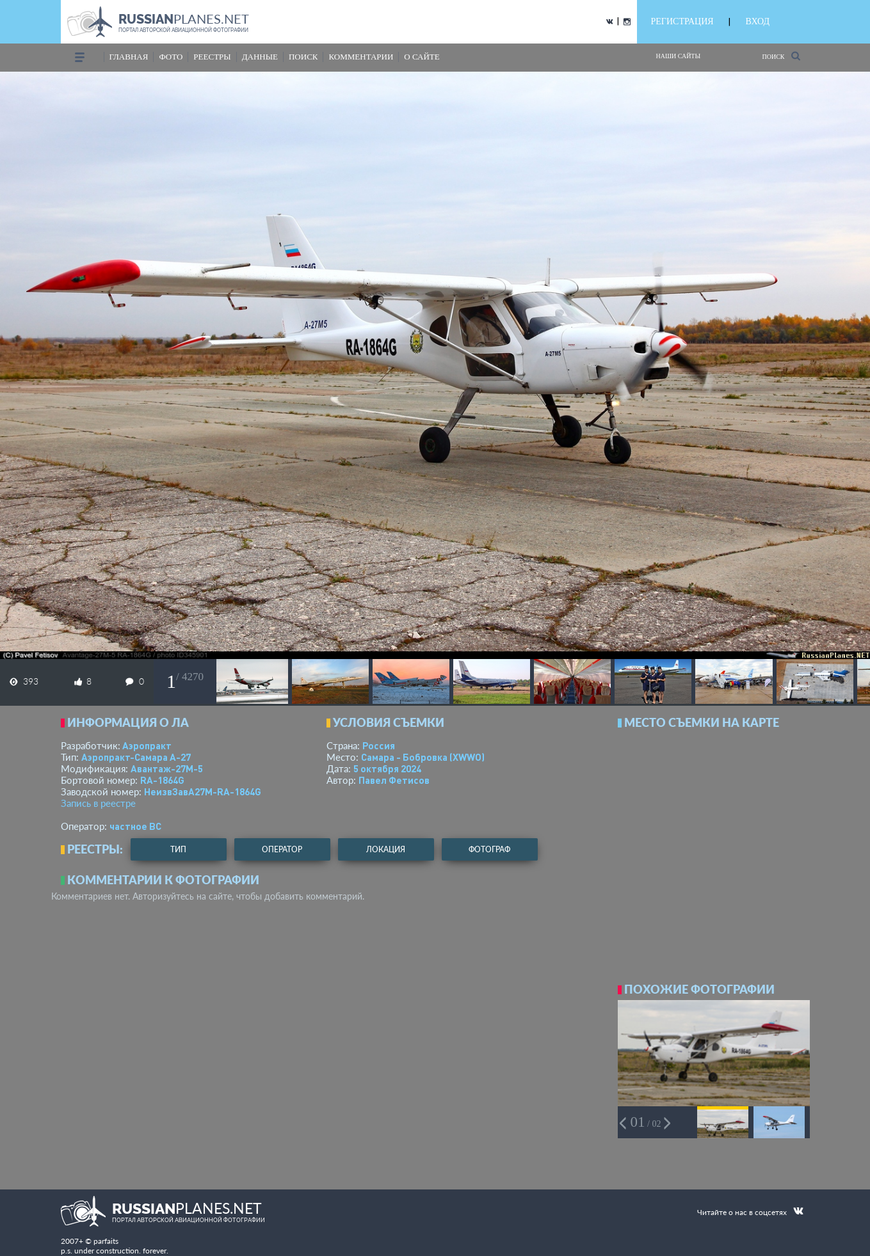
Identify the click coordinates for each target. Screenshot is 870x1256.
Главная (129, 56)
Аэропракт (147, 745)
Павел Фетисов (394, 780)
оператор (282, 849)
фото (170, 56)
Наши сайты (678, 56)
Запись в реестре (98, 803)
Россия (378, 745)
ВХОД (757, 21)
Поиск (781, 56)
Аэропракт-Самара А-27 (136, 757)
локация (385, 849)
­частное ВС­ (135, 826)
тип (178, 849)
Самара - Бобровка (423, 757)
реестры (211, 56)
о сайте (421, 56)
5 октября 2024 (387, 768)
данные (260, 56)
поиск (303, 56)
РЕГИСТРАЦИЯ (682, 21)
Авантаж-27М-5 (167, 768)
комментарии (360, 56)
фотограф (489, 849)
